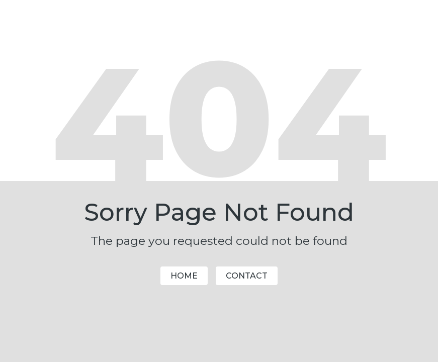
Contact (247, 276)
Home (184, 276)
